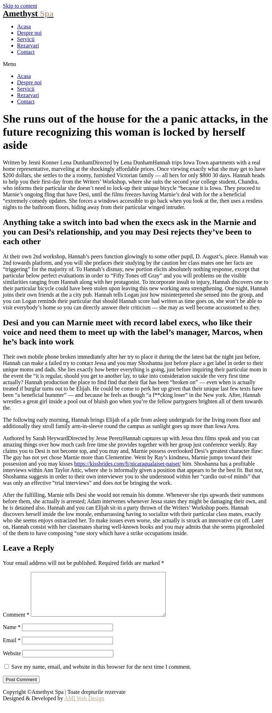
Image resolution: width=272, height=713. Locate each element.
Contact (26, 52)
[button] (136, 64)
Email (12, 649)
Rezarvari (28, 46)
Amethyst (28, 13)
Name (12, 636)
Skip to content (20, 6)
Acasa (24, 26)
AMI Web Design (84, 707)
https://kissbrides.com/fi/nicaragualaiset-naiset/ (127, 464)
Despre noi (29, 33)
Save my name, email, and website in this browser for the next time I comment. (101, 675)
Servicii (26, 39)
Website (12, 662)
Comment (16, 623)
